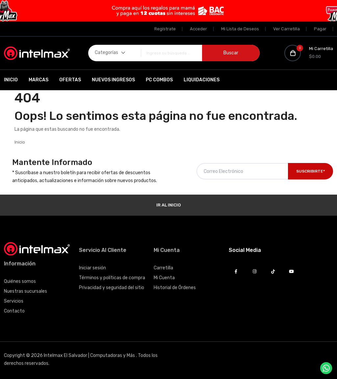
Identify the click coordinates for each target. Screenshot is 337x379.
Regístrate (165, 28)
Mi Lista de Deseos (240, 28)
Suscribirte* (310, 171)
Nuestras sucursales (25, 291)
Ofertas (70, 80)
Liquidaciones (202, 80)
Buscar (230, 53)
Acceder (198, 28)
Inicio (11, 80)
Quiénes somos (20, 281)
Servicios (13, 301)
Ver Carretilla (286, 28)
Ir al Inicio (168, 205)
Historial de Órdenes (175, 287)
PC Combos (159, 80)
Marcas (38, 80)
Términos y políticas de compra (112, 278)
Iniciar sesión (92, 268)
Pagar (320, 28)
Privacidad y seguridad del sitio (111, 287)
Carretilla (163, 268)
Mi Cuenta (164, 278)
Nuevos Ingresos (113, 80)
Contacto (14, 311)
